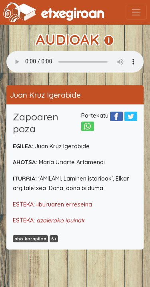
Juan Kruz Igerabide (45, 95)
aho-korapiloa (30, 239)
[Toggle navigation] (136, 12)
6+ (53, 239)
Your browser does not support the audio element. (75, 62)
